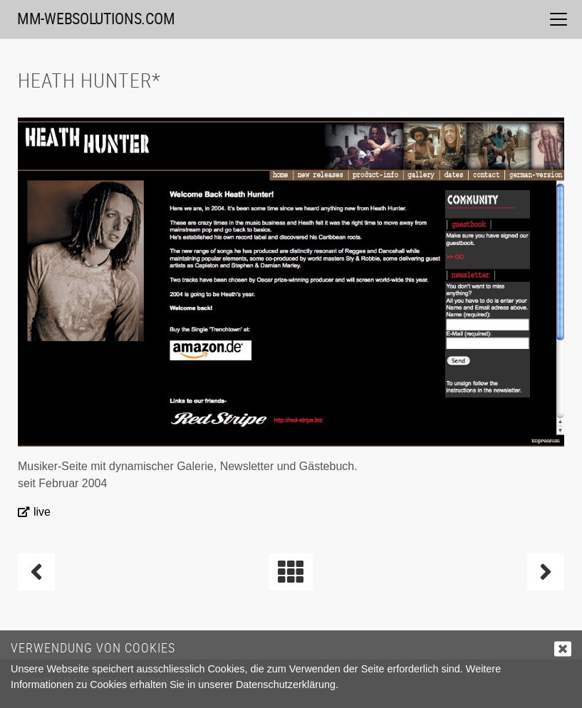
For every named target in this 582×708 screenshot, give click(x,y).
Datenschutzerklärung (286, 684)
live (42, 512)
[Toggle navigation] (558, 19)
